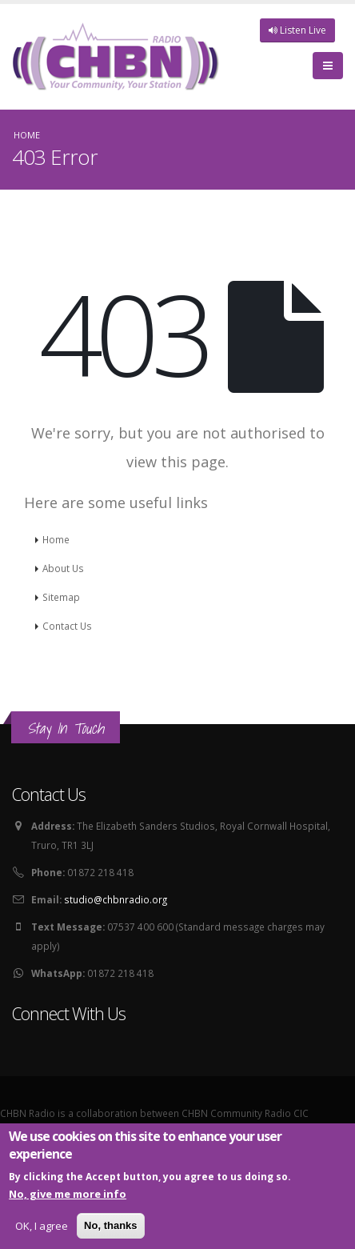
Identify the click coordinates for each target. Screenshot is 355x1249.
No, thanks (110, 1227)
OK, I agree (41, 1227)
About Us (63, 568)
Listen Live (297, 30)
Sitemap (61, 596)
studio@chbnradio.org (115, 899)
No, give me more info (67, 1195)
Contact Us (67, 625)
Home (27, 135)
